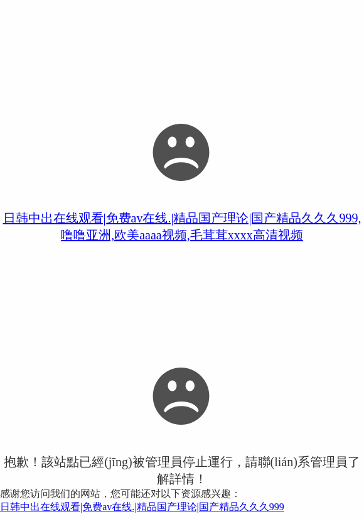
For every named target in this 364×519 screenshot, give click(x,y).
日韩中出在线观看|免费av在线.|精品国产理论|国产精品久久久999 (142, 506)
